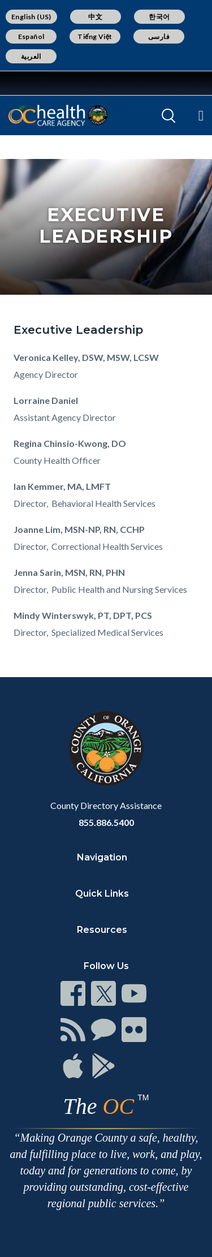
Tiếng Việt (95, 36)
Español (31, 36)
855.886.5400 (106, 822)
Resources (102, 929)
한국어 (159, 16)
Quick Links (102, 893)
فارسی (159, 36)
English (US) (31, 16)
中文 (95, 16)
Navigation (102, 857)
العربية (31, 56)
